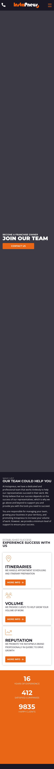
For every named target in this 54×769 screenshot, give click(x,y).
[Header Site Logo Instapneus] (26, 5)
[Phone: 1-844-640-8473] (4, 5)
